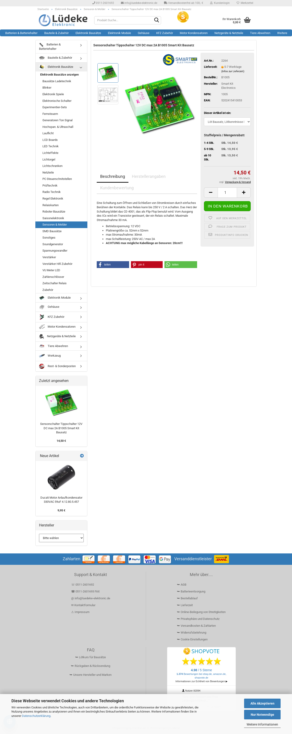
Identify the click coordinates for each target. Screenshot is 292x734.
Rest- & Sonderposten (57, 366)
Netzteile (48, 172)
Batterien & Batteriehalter (21, 33)
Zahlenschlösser (53, 277)
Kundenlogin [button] (220, 3)
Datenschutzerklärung (36, 716)
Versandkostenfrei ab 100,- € (183, 3)
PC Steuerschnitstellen (57, 179)
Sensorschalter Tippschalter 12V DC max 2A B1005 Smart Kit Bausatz (61, 428)
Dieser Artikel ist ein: (217, 113)
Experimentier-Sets (54, 107)
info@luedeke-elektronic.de (139, 3)
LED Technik (50, 146)
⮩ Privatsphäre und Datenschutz (198, 619)
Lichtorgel (48, 159)
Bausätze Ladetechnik (56, 81)
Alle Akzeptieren (262, 703)
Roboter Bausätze (53, 211)
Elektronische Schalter (56, 101)
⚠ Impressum (80, 612)
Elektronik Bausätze (88, 33)
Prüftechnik (49, 185)
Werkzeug (50, 356)
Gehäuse (143, 33)
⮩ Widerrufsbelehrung (191, 632)
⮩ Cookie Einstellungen (192, 639)
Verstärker (49, 257)
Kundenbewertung (117, 187)
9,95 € (61, 510)
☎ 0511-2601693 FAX (85, 591)
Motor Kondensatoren (194, 33)
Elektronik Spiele (53, 94)
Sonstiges (48, 237)
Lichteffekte (50, 153)
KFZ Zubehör (164, 33)
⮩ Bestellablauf (187, 598)
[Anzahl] (227, 192)
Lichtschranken (52, 166)
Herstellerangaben (149, 176)
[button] (211, 192)
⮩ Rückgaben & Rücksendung (90, 666)
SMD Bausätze (52, 231)
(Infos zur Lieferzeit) (232, 71)
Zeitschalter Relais (54, 283)
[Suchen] (156, 20)
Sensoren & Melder (54, 224)
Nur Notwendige (262, 714)
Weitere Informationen (262, 724)
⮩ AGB (181, 584)
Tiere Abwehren (260, 33)
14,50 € (61, 440)
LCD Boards (50, 140)
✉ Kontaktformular (83, 605)
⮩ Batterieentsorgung (191, 591)
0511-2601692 (103, 3)
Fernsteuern (50, 114)
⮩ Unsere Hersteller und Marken (91, 674)
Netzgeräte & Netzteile (228, 33)
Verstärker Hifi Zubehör (57, 264)
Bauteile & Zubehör (56, 33)
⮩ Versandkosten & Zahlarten (196, 625)
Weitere (282, 33)
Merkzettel (245, 3)
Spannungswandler (54, 250)
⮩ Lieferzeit (185, 605)
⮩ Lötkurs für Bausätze (90, 657)
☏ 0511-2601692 (82, 584)
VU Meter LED (51, 270)
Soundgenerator (52, 244)
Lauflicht (48, 133)
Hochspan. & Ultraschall (57, 127)
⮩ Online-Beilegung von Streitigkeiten (201, 612)
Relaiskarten (50, 205)
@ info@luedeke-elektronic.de (90, 598)
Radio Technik (51, 192)
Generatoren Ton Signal (57, 120)
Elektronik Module (119, 33)
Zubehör (47, 290)
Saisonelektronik (53, 218)
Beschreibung (112, 176)
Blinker (46, 87)
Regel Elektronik (52, 198)
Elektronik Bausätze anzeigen (59, 74)
